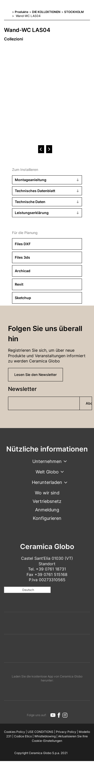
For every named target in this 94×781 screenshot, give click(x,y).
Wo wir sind (47, 492)
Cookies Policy (14, 732)
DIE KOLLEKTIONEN (46, 12)
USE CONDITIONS (40, 732)
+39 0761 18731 (51, 568)
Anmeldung (47, 509)
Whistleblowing (45, 736)
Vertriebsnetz (47, 501)
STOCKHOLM (74, 12)
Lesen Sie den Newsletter (35, 374)
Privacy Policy (66, 732)
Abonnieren (89, 403)
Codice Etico (23, 736)
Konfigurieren (47, 518)
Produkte (21, 12)
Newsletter (22, 389)
